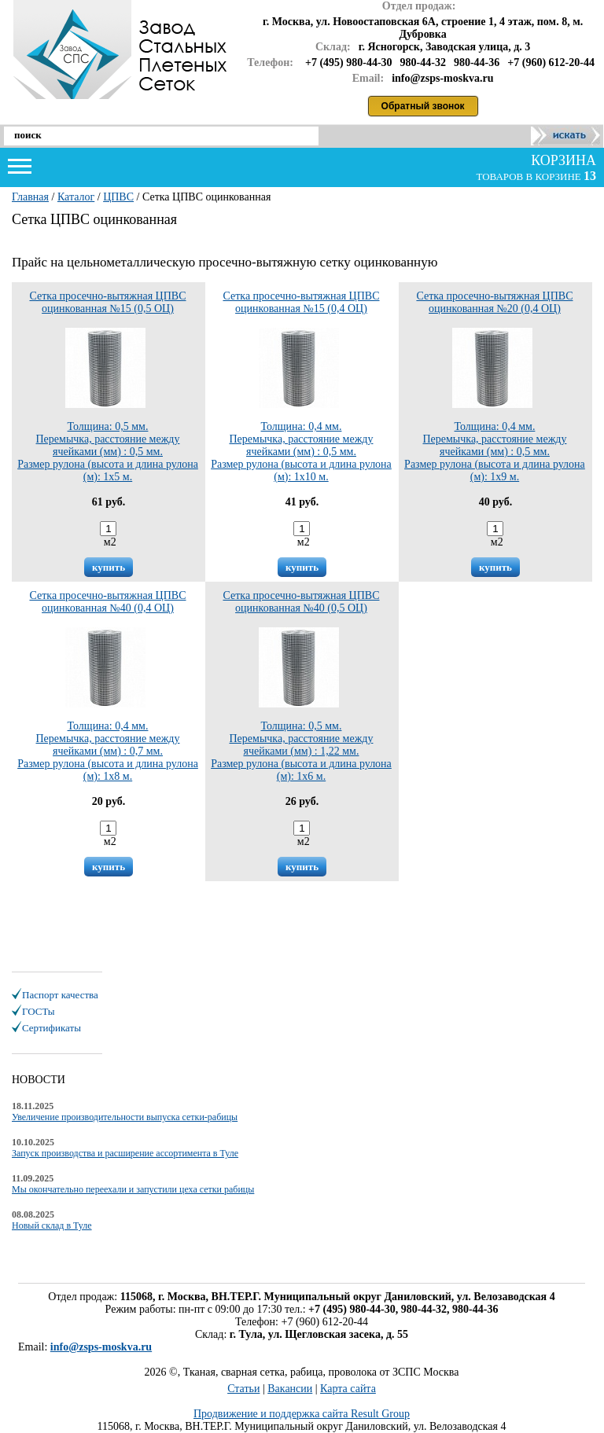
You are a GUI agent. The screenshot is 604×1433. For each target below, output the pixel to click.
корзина (562, 160)
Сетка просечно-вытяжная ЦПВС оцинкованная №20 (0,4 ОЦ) (494, 302)
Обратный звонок (423, 106)
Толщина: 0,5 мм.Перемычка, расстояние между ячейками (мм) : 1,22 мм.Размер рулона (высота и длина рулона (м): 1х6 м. (301, 704)
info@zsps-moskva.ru (101, 1347)
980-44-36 (476, 62)
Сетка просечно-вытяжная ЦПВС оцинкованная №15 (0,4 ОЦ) (301, 302)
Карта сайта (348, 1388)
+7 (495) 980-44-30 (348, 62)
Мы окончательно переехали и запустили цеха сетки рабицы (133, 1189)
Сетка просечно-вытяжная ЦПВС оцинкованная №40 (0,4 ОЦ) (107, 602)
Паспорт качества (60, 995)
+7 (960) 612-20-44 (551, 62)
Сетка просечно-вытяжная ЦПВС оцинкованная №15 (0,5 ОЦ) (107, 302)
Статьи (243, 1388)
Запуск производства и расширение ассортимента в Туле (125, 1153)
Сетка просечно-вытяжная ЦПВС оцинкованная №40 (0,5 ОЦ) (301, 602)
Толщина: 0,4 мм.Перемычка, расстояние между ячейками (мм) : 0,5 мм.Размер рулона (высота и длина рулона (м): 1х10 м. (301, 405)
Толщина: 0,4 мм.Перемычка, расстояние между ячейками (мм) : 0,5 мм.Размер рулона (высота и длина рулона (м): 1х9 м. (494, 405)
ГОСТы (38, 1011)
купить (108, 567)
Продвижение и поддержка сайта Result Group (301, 1414)
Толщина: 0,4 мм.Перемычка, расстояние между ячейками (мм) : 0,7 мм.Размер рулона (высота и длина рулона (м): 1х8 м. (107, 704)
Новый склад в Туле (52, 1225)
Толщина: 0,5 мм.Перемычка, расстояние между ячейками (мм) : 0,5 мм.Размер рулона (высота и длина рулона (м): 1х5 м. (107, 405)
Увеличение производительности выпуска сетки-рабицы (125, 1117)
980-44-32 (423, 62)
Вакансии (289, 1388)
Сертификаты (51, 1028)
